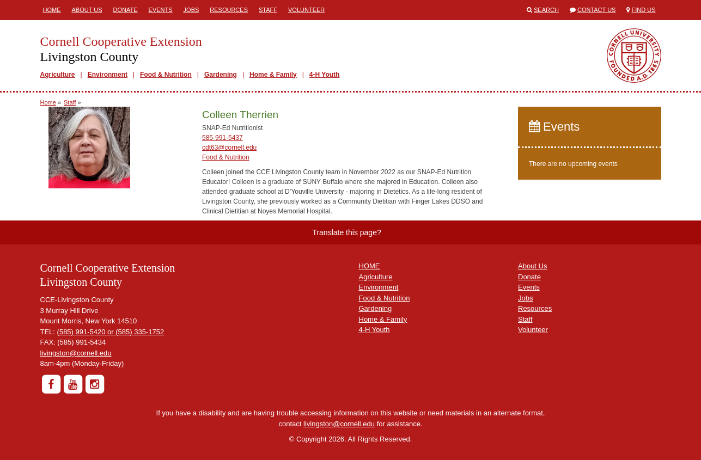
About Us (87, 10)
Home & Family (273, 74)
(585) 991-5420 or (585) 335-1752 (110, 332)
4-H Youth (324, 74)
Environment (107, 74)
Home (52, 10)
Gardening (220, 74)
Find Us (644, 10)
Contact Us (596, 10)
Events (161, 10)
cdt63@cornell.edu (229, 147)
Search (546, 10)
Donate (125, 10)
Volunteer (306, 10)
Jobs (191, 10)
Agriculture (57, 74)
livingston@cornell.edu (76, 353)
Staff (268, 10)
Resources (229, 10)
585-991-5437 (222, 138)
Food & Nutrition (166, 74)
